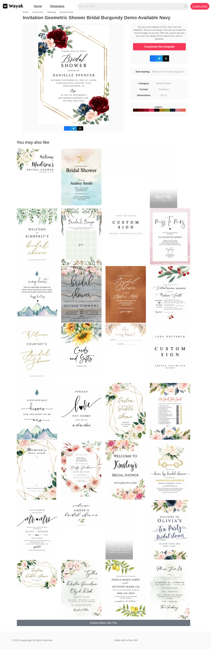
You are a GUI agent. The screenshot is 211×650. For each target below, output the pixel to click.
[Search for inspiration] (131, 6)
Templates (57, 6)
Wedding (51, 12)
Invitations (37, 12)
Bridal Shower (66, 12)
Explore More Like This (103, 622)
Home (38, 6)
